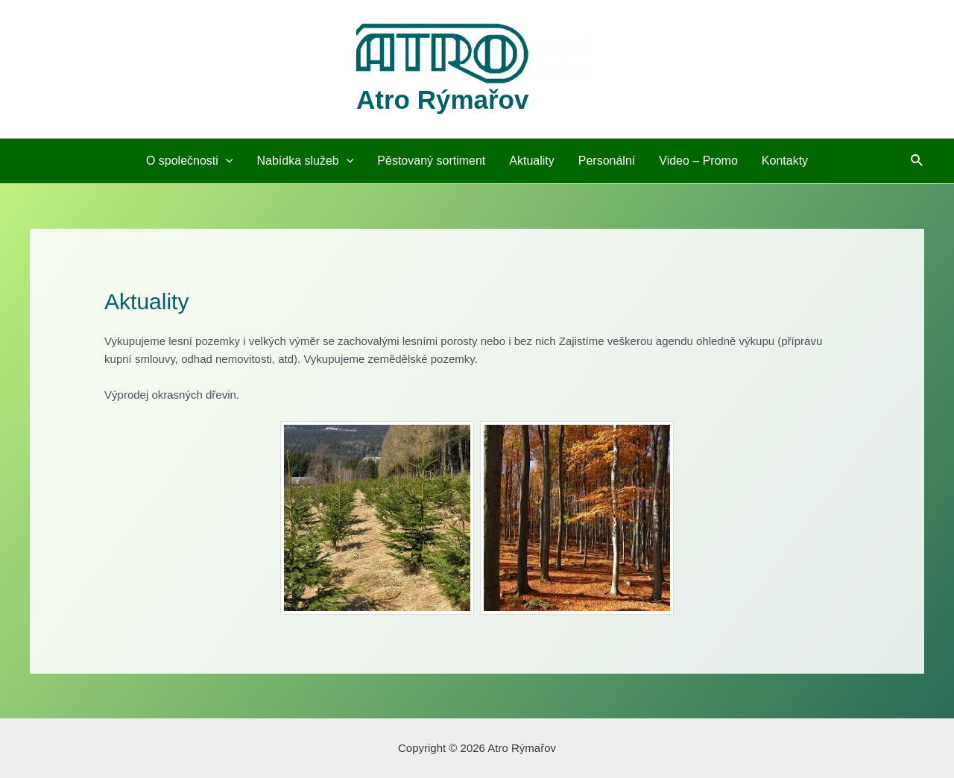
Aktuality (531, 160)
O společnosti (189, 161)
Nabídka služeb (304, 161)
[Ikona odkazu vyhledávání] (917, 161)
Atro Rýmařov (442, 99)
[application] (225, 161)
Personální (607, 160)
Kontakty (785, 160)
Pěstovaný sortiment (431, 160)
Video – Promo (698, 160)
